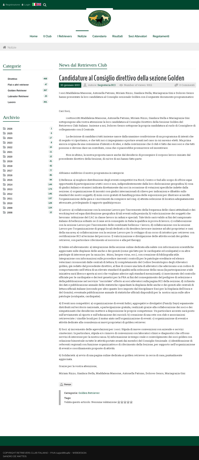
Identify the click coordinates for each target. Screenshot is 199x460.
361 (45, 102)
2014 (9, 184)
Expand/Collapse (5, 128)
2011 (9, 198)
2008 (9, 212)
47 (46, 84)
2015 (9, 180)
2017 (9, 170)
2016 (9, 175)
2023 (9, 142)
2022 (9, 147)
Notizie (12, 47)
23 (46, 96)
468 (45, 78)
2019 (9, 161)
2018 (9, 166)
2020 (9, 156)
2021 (9, 152)
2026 (9, 128)
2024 (9, 138)
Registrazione (13, 4)
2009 (9, 208)
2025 (9, 133)
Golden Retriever (89, 393)
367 (45, 90)
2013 (9, 189)
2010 (9, 203)
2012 (9, 194)
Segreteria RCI (107, 85)
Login (27, 4)
